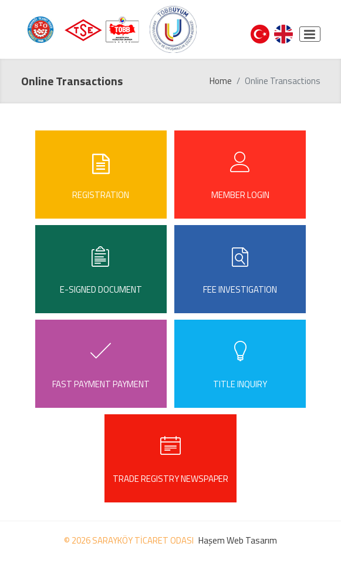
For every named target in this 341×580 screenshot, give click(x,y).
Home (221, 81)
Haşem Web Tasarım (237, 540)
